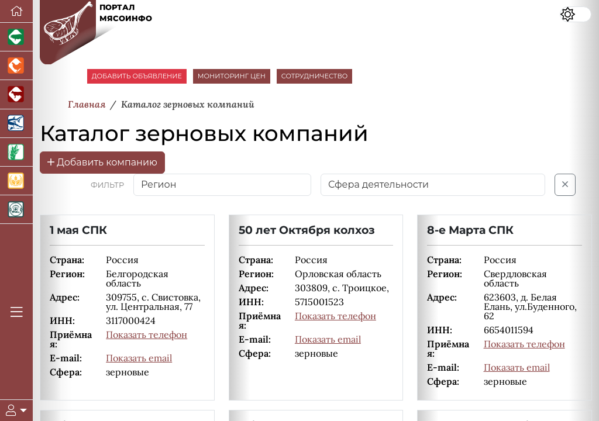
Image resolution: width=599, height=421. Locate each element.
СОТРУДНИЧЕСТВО (314, 76)
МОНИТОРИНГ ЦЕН (232, 76)
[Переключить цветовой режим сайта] (575, 14)
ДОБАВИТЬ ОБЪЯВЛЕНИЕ (137, 76)
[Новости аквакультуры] (16, 123)
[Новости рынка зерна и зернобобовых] (16, 152)
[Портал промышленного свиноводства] (16, 37)
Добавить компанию (102, 162)
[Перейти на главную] (16, 11)
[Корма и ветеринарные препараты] (16, 209)
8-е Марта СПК (470, 230)
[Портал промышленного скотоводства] (16, 94)
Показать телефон (146, 334)
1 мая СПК (78, 230)
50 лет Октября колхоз (307, 230)
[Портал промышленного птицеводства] (16, 65)
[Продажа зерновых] (16, 181)
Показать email (139, 358)
